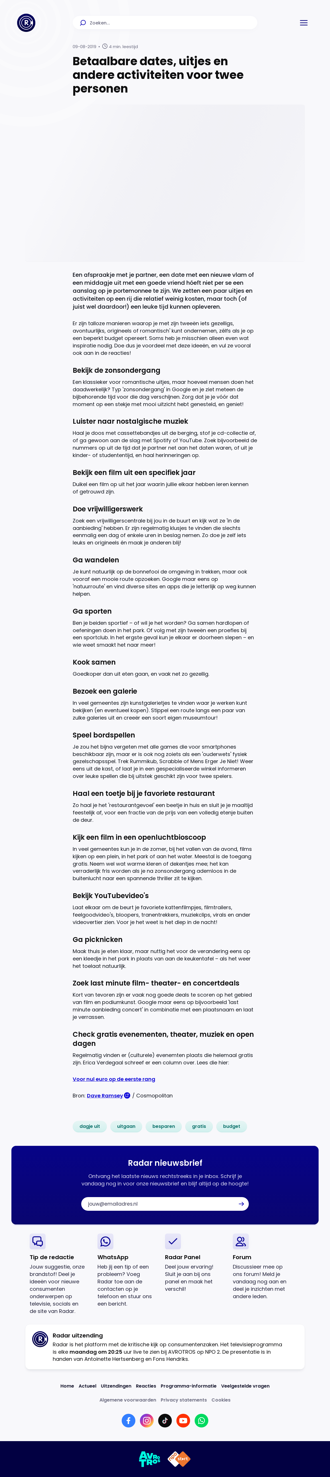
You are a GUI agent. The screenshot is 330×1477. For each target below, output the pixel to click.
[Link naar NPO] (179, 1459)
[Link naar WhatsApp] (201, 1420)
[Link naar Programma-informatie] (189, 1386)
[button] (304, 23)
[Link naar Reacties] (146, 1386)
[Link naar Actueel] (87, 1386)
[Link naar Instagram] (147, 1420)
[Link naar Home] (67, 1386)
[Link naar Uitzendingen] (116, 1386)
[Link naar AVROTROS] (149, 1459)
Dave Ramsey (105, 1095)
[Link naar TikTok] (165, 1420)
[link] (90, 1126)
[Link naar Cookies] (221, 1400)
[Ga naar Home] (26, 23)
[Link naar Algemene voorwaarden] (127, 1400)
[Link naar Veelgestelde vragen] (245, 1386)
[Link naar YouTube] (183, 1420)
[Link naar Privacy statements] (184, 1400)
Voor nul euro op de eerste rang (114, 1079)
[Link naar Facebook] (128, 1420)
